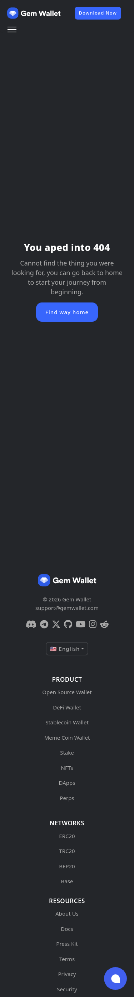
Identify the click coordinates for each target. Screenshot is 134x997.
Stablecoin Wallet (67, 722)
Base (67, 881)
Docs (67, 928)
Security (67, 989)
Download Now (98, 13)
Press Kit (67, 943)
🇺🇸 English (65, 648)
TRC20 (67, 850)
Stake (67, 752)
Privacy (67, 973)
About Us (67, 913)
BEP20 (67, 866)
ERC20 (67, 836)
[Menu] (12, 29)
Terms (67, 959)
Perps (67, 798)
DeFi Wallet (67, 707)
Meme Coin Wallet (67, 737)
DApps (67, 782)
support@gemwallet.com (67, 607)
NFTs (67, 767)
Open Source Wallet (66, 692)
